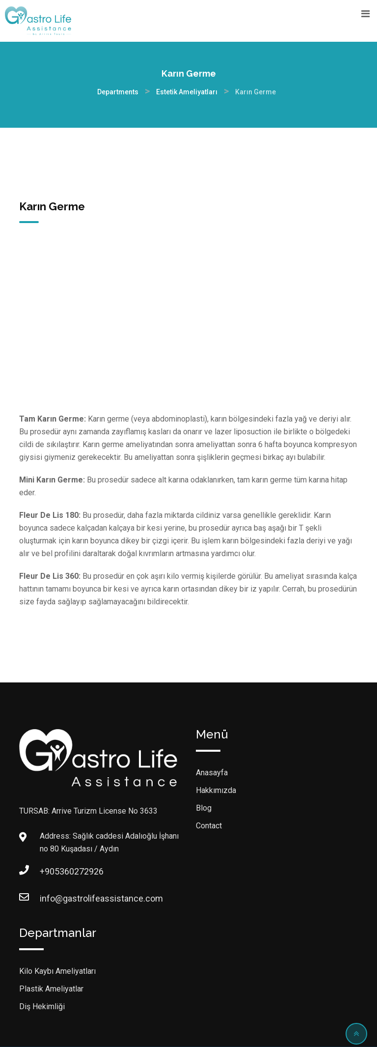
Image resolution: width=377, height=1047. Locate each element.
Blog (204, 808)
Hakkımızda (216, 790)
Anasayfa (212, 772)
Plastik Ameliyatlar (51, 988)
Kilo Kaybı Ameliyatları (57, 971)
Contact (209, 825)
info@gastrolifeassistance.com (49, 898)
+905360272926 (49, 871)
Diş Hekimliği (42, 1006)
